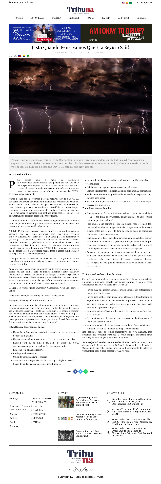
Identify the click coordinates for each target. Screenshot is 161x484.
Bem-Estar (37, 410)
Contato (141, 18)
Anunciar (123, 18)
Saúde (91, 18)
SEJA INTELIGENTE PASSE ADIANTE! (69, 53)
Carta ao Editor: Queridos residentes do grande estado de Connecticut (89, 421)
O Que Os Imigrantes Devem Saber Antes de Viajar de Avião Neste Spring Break (87, 406)
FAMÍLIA (106, 18)
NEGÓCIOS (74, 18)
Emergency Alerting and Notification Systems (30, 306)
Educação (14, 403)
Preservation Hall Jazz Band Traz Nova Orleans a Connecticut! (89, 438)
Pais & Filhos (38, 414)
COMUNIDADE (37, 18)
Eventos (13, 430)
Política (56, 18)
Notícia (19, 18)
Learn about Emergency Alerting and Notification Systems (36, 301)
